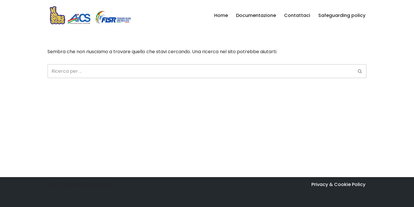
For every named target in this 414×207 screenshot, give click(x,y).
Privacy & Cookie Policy (338, 184)
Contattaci (297, 15)
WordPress (103, 184)
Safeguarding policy (341, 15)
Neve (53, 184)
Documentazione (256, 15)
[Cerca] (200, 71)
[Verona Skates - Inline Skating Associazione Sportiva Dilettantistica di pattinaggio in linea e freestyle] (90, 15)
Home (221, 15)
